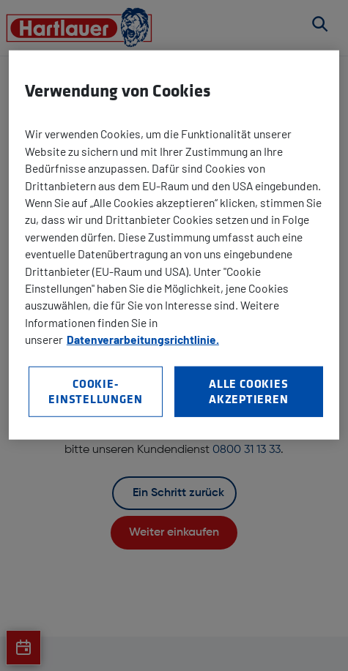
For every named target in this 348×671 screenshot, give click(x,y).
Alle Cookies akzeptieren (249, 391)
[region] (174, 245)
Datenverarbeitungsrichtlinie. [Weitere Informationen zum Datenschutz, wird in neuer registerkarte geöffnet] (143, 339)
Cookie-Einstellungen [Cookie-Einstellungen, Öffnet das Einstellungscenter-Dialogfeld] (95, 391)
